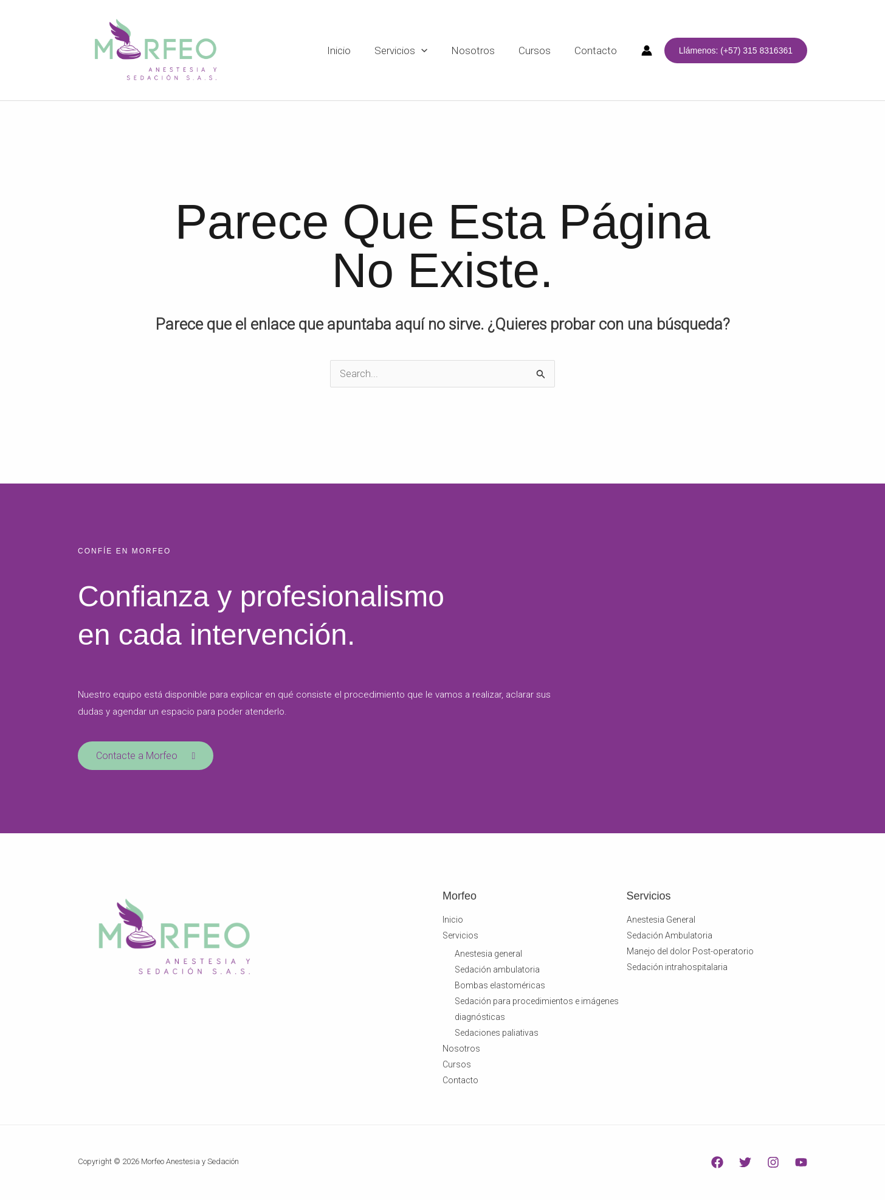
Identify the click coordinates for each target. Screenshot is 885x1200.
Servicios (460, 937)
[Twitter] (745, 1163)
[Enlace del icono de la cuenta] (646, 50)
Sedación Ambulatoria (669, 937)
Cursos (456, 1066)
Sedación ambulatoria (497, 971)
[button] (735, 50)
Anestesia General (661, 921)
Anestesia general (488, 955)
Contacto (460, 1082)
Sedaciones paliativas (497, 1034)
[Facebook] (717, 1163)
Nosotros (461, 1050)
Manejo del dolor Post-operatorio (690, 953)
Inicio (452, 921)
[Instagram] (773, 1163)
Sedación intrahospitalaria (677, 969)
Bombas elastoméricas (500, 987)
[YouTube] (801, 1163)
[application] (432, 50)
